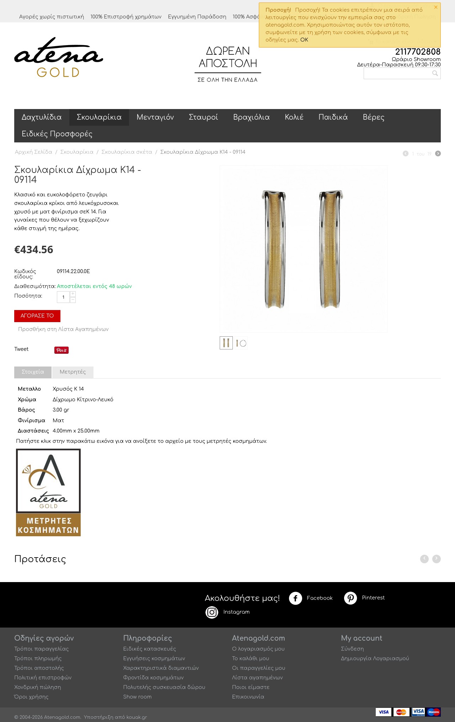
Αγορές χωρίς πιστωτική (51, 17)
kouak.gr (137, 717)
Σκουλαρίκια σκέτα (127, 152)
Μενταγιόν (155, 117)
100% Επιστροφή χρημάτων (126, 17)
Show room (137, 697)
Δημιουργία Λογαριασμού (375, 658)
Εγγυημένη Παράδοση (197, 17)
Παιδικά (333, 117)
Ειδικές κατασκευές (149, 649)
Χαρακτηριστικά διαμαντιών (161, 668)
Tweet (21, 349)
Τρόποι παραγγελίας (41, 649)
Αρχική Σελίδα (33, 152)
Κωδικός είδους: (25, 274)
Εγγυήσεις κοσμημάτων (154, 658)
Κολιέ (294, 117)
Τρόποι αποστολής (39, 668)
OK (304, 40)
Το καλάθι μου (250, 658)
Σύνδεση (352, 649)
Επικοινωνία (248, 697)
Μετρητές (73, 372)
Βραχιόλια (251, 117)
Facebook (311, 598)
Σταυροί (203, 117)
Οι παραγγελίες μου (258, 668)
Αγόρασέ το (37, 316)
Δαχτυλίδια (42, 117)
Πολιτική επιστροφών (42, 677)
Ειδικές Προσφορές (57, 134)
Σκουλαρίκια (99, 117)
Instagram (227, 612)
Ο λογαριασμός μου (258, 649)
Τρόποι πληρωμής (38, 658)
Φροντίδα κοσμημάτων (153, 677)
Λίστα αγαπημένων (257, 677)
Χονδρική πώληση (37, 687)
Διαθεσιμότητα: (33, 286)
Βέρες (374, 117)
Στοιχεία (33, 372)
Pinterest (364, 598)
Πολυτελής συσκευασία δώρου (164, 687)
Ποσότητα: (28, 296)
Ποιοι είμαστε (251, 687)
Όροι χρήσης (31, 697)
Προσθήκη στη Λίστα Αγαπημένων (63, 329)
